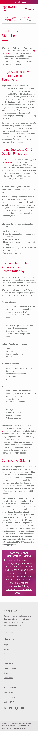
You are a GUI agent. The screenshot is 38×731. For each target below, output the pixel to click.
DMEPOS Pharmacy (10, 20)
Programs (13, 18)
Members (7, 649)
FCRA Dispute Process (19, 728)
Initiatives (7, 654)
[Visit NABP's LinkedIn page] (10, 708)
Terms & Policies (24, 725)
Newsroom (8, 678)
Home (4, 18)
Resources (8, 673)
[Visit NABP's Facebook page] (16, 708)
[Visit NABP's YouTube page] (22, 708)
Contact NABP (9, 693)
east (26, 428)
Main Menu (31, 9)
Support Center (10, 669)
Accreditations (25, 18)
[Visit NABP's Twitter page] (5, 708)
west (4, 431)
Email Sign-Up (9, 702)
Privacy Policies (6, 728)
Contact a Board (10, 697)
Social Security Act (12, 162)
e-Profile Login (20, 2)
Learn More (9, 632)
